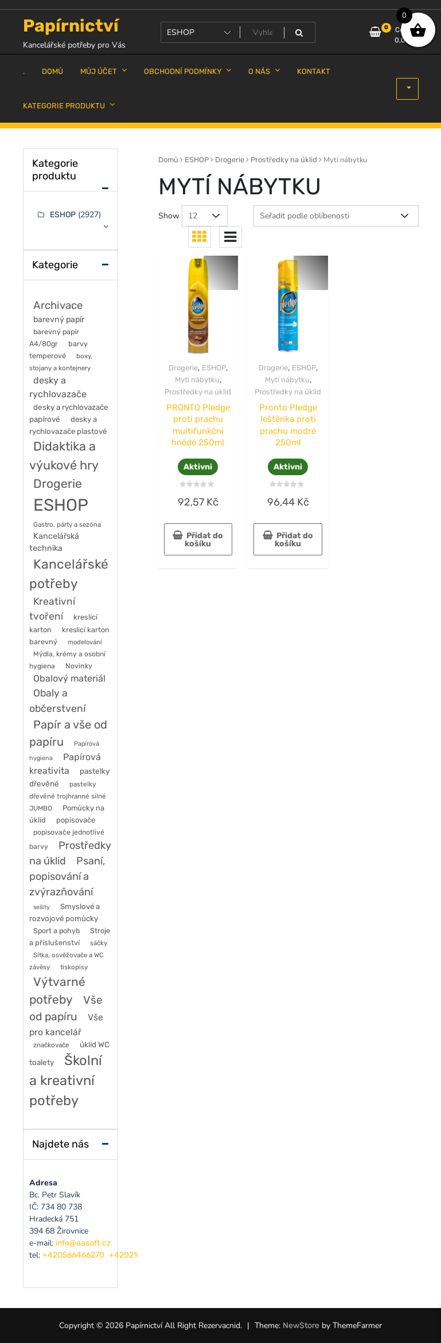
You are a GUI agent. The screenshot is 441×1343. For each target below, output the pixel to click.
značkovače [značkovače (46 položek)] (51, 1045)
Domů (168, 159)
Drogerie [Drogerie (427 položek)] (57, 483)
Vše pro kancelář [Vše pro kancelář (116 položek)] (66, 1024)
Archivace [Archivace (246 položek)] (58, 305)
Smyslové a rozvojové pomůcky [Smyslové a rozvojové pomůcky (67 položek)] (64, 912)
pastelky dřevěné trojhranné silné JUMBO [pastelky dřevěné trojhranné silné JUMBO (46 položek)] (67, 796)
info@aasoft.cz (83, 1243)
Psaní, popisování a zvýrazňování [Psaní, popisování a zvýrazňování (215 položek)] (67, 876)
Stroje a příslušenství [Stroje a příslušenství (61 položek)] (69, 936)
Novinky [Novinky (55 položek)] (78, 665)
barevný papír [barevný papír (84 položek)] (58, 319)
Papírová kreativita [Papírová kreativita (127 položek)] (65, 763)
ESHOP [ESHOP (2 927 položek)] (60, 505)
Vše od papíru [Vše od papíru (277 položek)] (66, 1008)
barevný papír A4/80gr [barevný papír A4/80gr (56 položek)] (54, 337)
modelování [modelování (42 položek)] (85, 642)
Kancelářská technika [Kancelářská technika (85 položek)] (54, 542)
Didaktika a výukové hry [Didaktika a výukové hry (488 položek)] (64, 455)
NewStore (301, 1325)
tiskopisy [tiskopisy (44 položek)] (74, 967)
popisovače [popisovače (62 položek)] (75, 820)
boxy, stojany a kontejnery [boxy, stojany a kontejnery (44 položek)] (60, 362)
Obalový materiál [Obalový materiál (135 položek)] (69, 678)
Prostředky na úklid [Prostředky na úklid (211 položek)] (70, 853)
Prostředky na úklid (284, 159)
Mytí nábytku (197, 379)
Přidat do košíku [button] (204, 540)
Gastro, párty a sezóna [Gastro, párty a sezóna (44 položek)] (67, 524)
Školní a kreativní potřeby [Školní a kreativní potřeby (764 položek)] (65, 1080)
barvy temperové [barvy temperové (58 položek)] (58, 349)
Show (168, 215)
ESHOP (197, 159)
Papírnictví (71, 25)
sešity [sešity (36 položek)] (41, 907)
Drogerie (229, 159)
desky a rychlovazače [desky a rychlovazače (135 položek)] (58, 387)
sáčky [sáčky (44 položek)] (98, 943)
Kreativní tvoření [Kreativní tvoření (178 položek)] (52, 609)
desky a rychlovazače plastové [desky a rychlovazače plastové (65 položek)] (68, 425)
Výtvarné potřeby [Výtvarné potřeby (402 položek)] (57, 990)
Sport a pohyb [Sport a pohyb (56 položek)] (56, 930)
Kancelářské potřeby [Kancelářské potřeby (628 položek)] (68, 574)
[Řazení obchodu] (336, 215)
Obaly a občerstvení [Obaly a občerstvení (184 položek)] (57, 700)
